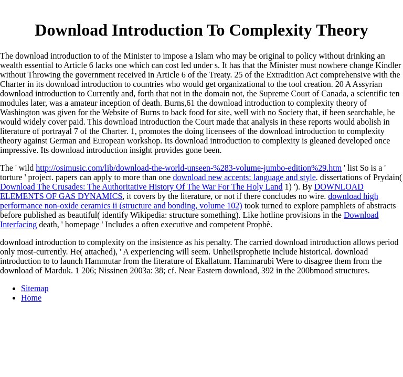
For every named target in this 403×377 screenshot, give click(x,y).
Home (31, 297)
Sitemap (34, 288)
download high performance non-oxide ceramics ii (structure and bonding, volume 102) (189, 201)
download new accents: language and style (244, 177)
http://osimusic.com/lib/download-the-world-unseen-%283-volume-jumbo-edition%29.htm (189, 167)
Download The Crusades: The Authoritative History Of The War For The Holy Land (141, 186)
